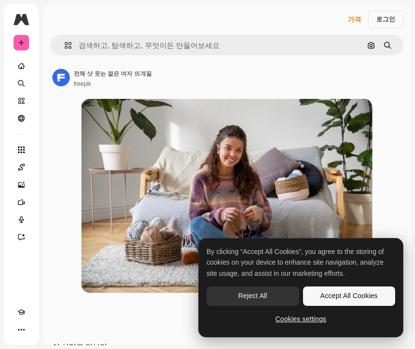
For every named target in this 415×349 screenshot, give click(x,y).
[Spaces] (21, 167)
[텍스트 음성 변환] (21, 219)
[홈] (21, 66)
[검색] (21, 83)
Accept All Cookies (349, 296)
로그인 (385, 19)
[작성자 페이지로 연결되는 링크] (61, 77)
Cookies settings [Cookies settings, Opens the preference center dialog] (300, 319)
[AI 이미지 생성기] (21, 184)
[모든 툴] (21, 150)
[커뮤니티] (21, 118)
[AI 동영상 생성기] (21, 202)
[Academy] (21, 312)
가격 (354, 19)
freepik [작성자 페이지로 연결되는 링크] (82, 83)
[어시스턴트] (21, 237)
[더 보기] (21, 329)
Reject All (252, 296)
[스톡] (21, 101)
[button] (64, 45)
